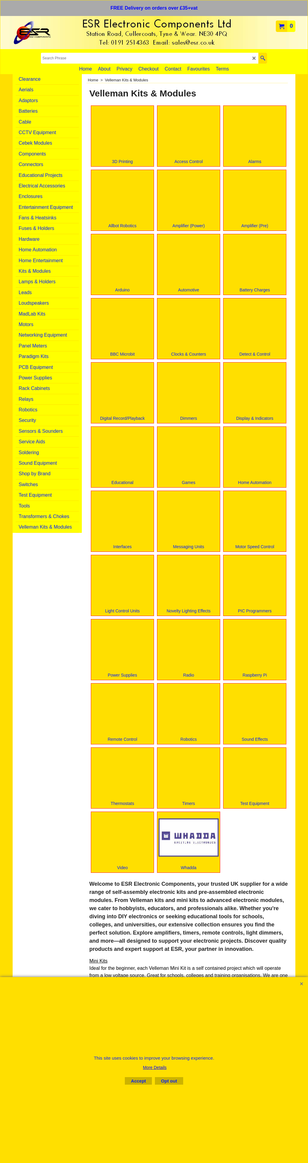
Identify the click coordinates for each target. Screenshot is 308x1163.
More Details (155, 1067)
